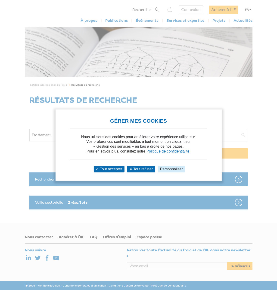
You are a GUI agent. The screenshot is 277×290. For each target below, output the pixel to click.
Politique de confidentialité (168, 151)
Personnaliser (171, 169)
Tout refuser (141, 169)
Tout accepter (109, 169)
